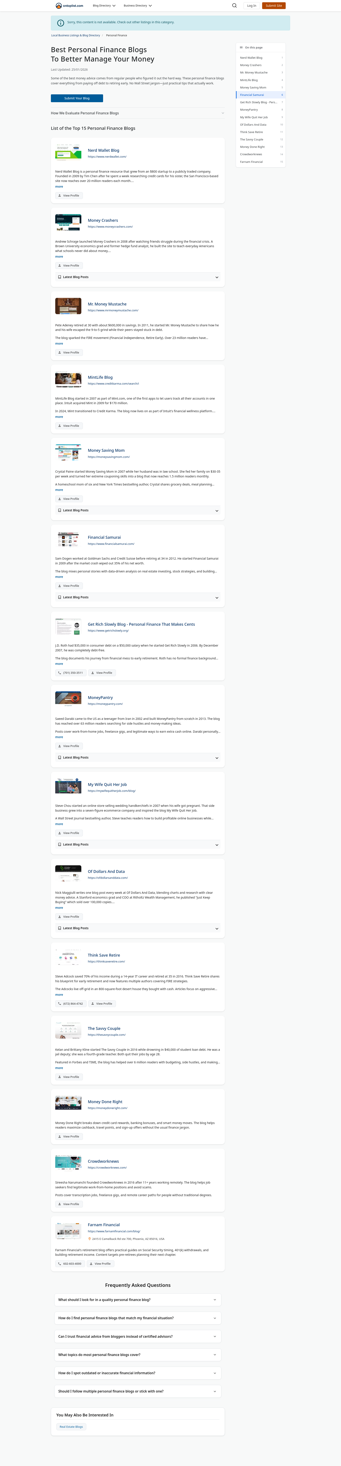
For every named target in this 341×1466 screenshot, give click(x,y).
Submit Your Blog (77, 98)
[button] (252, 5)
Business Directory (135, 5)
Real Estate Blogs (72, 1436)
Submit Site (274, 5)
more (59, 186)
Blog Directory (102, 5)
